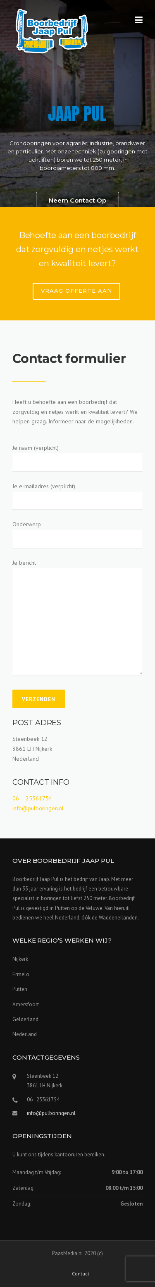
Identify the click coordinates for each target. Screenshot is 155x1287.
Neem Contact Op (77, 200)
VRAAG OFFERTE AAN (76, 290)
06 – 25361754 (32, 798)
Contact (80, 1273)
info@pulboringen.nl (38, 808)
